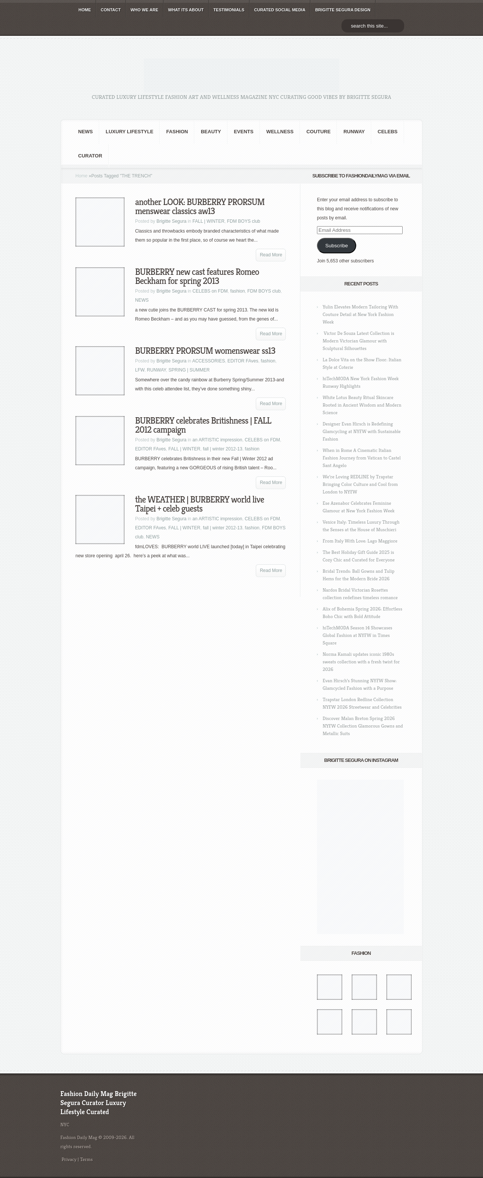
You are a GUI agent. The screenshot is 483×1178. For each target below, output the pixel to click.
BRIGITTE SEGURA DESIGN (342, 10)
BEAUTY (211, 131)
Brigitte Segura (171, 221)
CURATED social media (280, 10)
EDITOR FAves (243, 361)
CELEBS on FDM (210, 291)
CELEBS (388, 131)
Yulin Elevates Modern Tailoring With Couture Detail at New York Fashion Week (360, 314)
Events (244, 131)
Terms (86, 1159)
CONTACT (111, 10)
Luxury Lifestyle (129, 131)
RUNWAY (354, 131)
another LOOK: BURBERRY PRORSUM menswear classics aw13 (200, 206)
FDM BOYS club (243, 221)
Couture (318, 131)
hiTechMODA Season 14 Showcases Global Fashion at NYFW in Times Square (357, 635)
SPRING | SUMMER (188, 370)
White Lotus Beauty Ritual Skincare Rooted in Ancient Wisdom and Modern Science (362, 405)
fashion (177, 131)
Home (81, 176)
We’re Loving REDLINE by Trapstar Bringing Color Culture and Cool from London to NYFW (360, 484)
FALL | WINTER (208, 221)
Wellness (280, 131)
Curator (90, 156)
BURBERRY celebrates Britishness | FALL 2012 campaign (203, 425)
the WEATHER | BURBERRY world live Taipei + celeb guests (199, 504)
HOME (84, 10)
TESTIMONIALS (229, 10)
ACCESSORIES (208, 361)
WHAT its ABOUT (186, 10)
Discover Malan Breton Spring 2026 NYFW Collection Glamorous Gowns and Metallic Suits (363, 726)
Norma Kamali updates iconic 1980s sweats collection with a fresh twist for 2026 (361, 661)
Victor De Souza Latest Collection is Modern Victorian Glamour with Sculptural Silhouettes (358, 341)
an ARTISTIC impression (217, 440)
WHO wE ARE (144, 10)
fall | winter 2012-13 (223, 449)
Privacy (69, 1159)
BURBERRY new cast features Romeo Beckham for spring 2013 (197, 276)
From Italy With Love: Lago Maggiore (360, 541)
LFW (140, 370)
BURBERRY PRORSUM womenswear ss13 (205, 350)
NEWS (85, 131)
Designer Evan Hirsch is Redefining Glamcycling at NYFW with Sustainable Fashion (362, 431)
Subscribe (336, 245)
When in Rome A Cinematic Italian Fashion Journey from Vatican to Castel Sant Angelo (362, 458)
